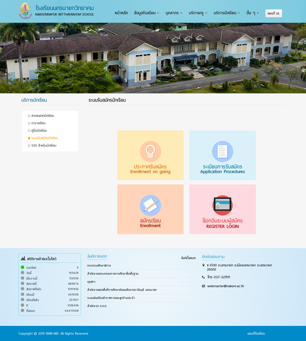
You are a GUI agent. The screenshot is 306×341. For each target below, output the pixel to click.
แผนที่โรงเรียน (256, 333)
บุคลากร (173, 13)
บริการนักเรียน (225, 13)
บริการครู (197, 13)
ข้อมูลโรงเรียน (146, 13)
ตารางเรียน (36, 123)
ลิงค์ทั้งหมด (188, 257)
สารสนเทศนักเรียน (41, 115)
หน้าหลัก (122, 13)
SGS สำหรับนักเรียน (42, 145)
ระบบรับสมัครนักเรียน (43, 138)
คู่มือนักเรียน (37, 130)
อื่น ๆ (251, 13)
